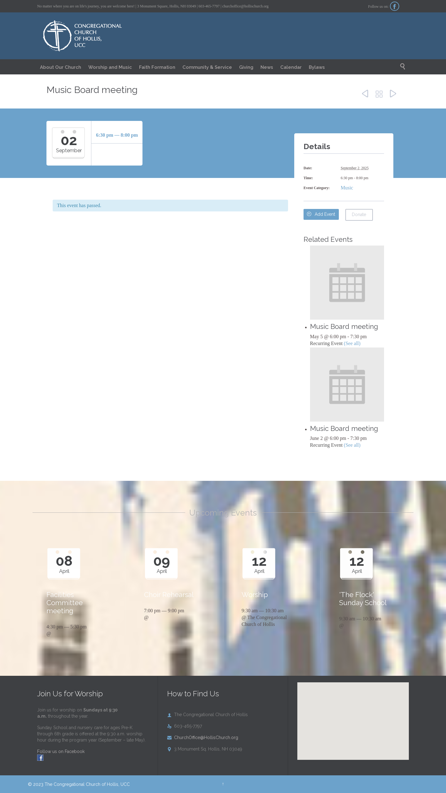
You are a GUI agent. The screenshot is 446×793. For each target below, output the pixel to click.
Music (347, 187)
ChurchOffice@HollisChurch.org (202, 737)
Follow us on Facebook (61, 751)
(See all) (352, 343)
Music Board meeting (344, 326)
